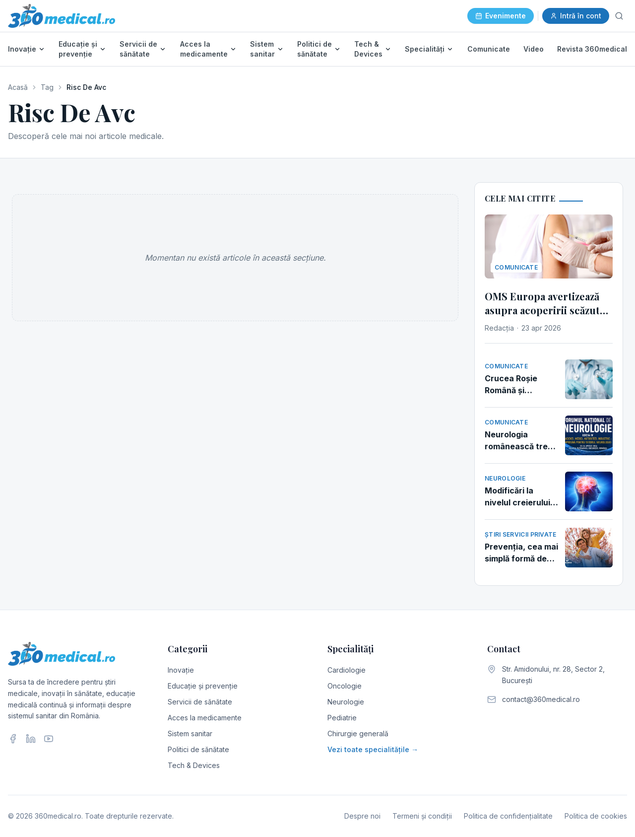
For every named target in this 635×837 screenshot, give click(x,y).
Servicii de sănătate (138, 49)
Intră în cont (575, 15)
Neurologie (345, 702)
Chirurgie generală (357, 733)
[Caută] (619, 16)
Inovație (22, 49)
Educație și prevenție (78, 49)
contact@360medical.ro (541, 699)
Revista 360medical (592, 49)
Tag (47, 87)
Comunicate (488, 49)
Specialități (424, 49)
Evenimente (500, 15)
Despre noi (362, 816)
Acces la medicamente (204, 49)
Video (533, 49)
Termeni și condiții (422, 816)
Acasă (18, 87)
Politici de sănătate (314, 49)
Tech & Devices (368, 49)
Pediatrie (342, 717)
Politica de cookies (596, 816)
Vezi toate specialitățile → (372, 749)
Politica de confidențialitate (508, 816)
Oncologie (344, 686)
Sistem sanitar (262, 49)
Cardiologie (346, 670)
